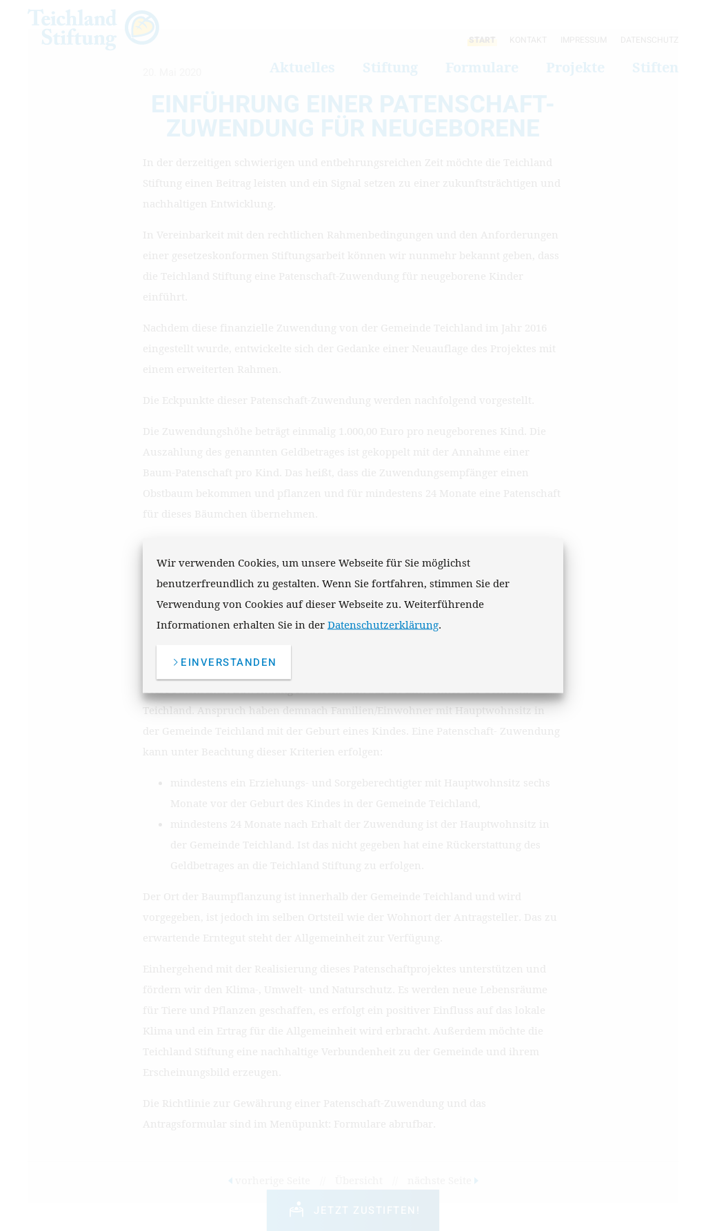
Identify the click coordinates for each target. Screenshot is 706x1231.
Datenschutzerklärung (382, 624)
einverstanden (223, 662)
